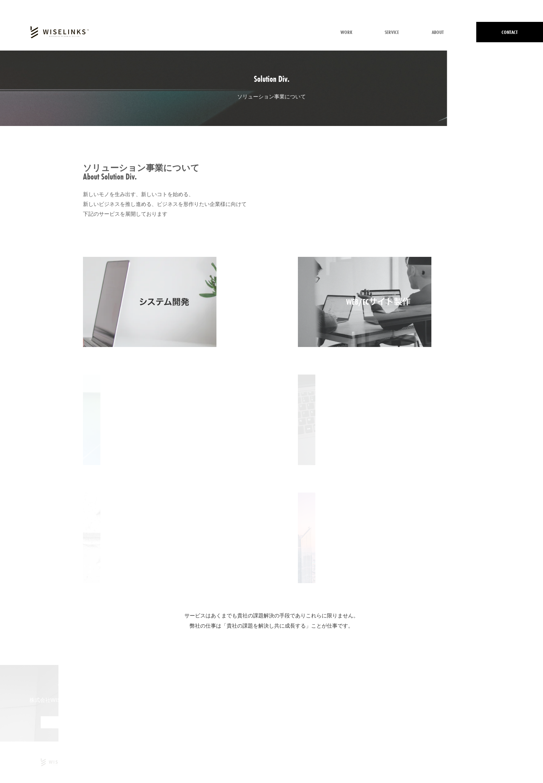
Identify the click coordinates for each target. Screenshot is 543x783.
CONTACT (510, 32)
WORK (346, 32)
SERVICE (392, 32)
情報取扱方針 (480, 762)
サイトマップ (519, 762)
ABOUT (438, 32)
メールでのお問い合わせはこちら (271, 722)
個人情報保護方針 (436, 762)
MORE (68, 722)
